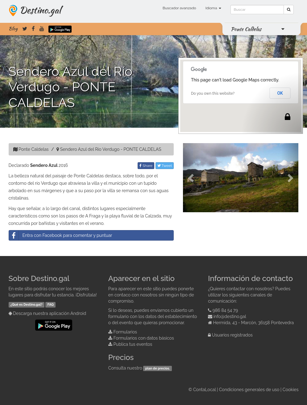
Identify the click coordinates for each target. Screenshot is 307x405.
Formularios (125, 331)
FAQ (51, 304)
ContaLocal (204, 389)
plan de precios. (157, 368)
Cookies (291, 389)
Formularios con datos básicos (143, 338)
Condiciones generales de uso (249, 389)
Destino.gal (40, 10)
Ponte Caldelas (246, 29)
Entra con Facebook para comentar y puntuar (60, 235)
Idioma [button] (213, 8)
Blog (13, 28)
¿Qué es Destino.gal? (26, 304)
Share (145, 165)
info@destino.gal (230, 316)
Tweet (164, 165)
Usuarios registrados (232, 335)
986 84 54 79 (225, 310)
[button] (191, 177)
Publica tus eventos (132, 344)
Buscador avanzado (179, 8)
